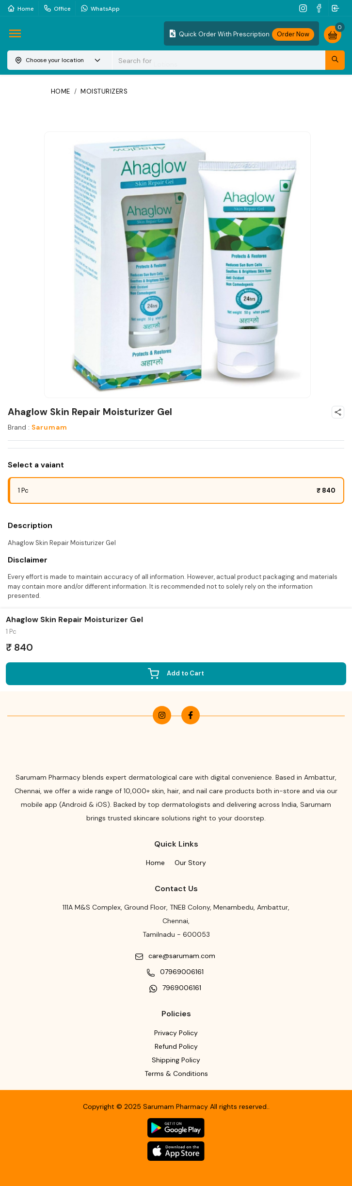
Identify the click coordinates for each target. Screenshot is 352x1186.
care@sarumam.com (181, 955)
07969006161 (182, 971)
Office (57, 8)
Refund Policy (176, 1046)
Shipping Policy (176, 1060)
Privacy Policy (176, 1032)
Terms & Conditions (176, 1073)
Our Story (190, 862)
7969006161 (181, 987)
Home (20, 8)
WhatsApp (100, 8)
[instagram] (304, 8)
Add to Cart (176, 673)
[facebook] (320, 8)
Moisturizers (104, 91)
